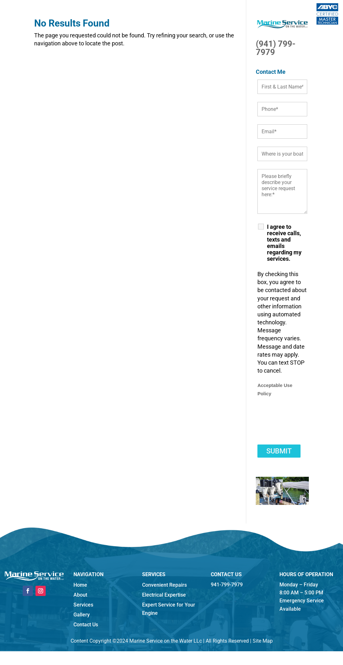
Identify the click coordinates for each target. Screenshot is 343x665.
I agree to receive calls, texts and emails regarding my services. (284, 243)
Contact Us (85, 625)
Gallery (81, 615)
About (80, 595)
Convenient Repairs (164, 585)
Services (83, 605)
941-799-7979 (227, 585)
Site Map (263, 641)
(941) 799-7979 (275, 48)
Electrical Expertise (164, 595)
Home (80, 585)
